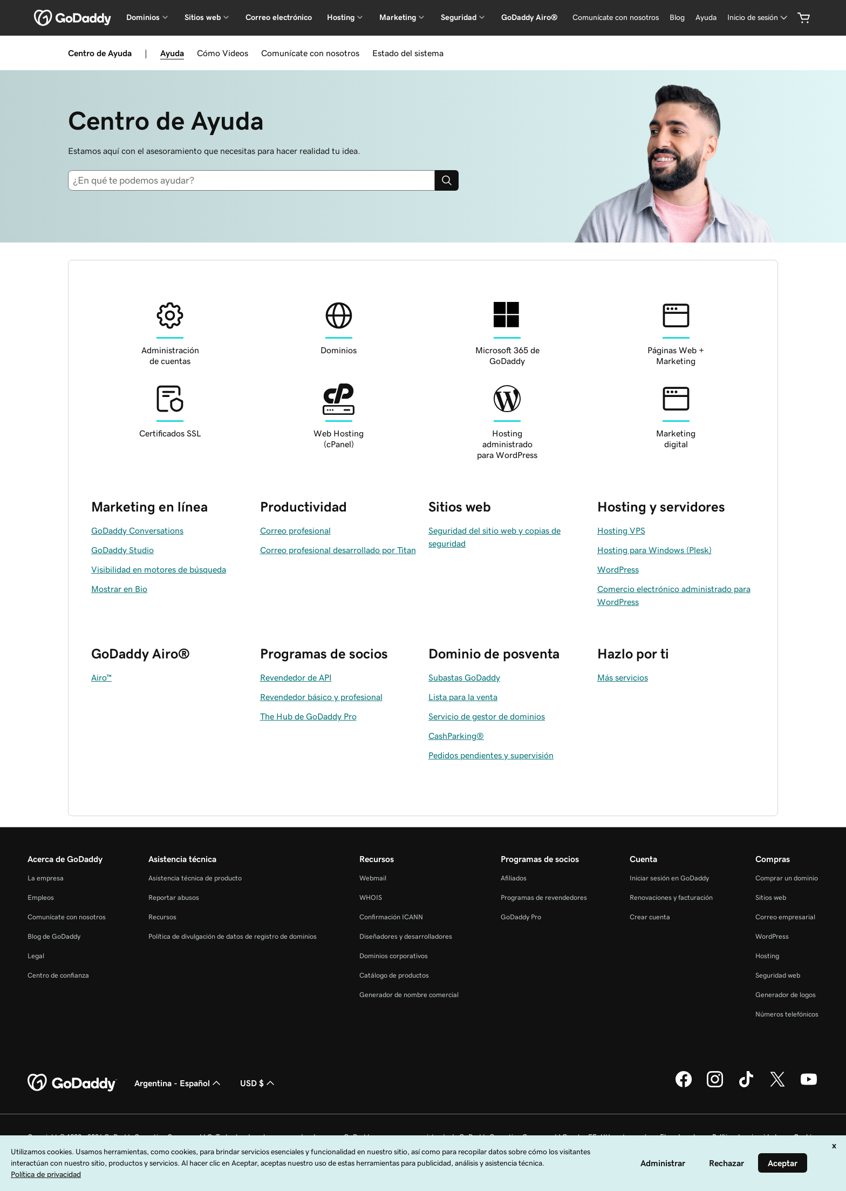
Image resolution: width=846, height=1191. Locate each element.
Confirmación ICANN (391, 916)
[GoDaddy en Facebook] (683, 1085)
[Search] (447, 180)
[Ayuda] (706, 18)
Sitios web (770, 897)
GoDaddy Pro (521, 916)
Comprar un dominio (786, 878)
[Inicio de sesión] (758, 18)
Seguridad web (777, 975)
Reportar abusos (173, 897)
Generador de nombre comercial (409, 994)
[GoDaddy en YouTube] (808, 1085)
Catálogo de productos (394, 975)
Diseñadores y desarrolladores (405, 936)
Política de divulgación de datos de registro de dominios (232, 936)
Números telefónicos (786, 1014)
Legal (36, 955)
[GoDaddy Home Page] (72, 1083)
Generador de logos (785, 994)
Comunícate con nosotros (310, 53)
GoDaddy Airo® (529, 17)
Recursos (162, 916)
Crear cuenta (650, 916)
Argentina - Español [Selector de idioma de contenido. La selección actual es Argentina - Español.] (178, 1082)
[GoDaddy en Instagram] (715, 1085)
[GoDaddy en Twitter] (777, 1085)
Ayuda (172, 53)
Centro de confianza (58, 975)
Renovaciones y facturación (671, 897)
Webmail (372, 878)
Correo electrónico (278, 17)
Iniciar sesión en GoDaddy (669, 878)
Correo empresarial (785, 916)
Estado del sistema (408, 53)
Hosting (767, 955)
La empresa (46, 878)
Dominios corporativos (393, 955)
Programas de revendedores (544, 897)
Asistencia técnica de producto (195, 878)
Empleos (41, 897)
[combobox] (251, 180)
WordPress (772, 936)
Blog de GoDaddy (54, 936)
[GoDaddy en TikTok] (746, 1085)
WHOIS (370, 897)
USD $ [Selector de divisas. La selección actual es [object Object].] (258, 1082)
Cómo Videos (222, 53)
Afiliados (514, 878)
